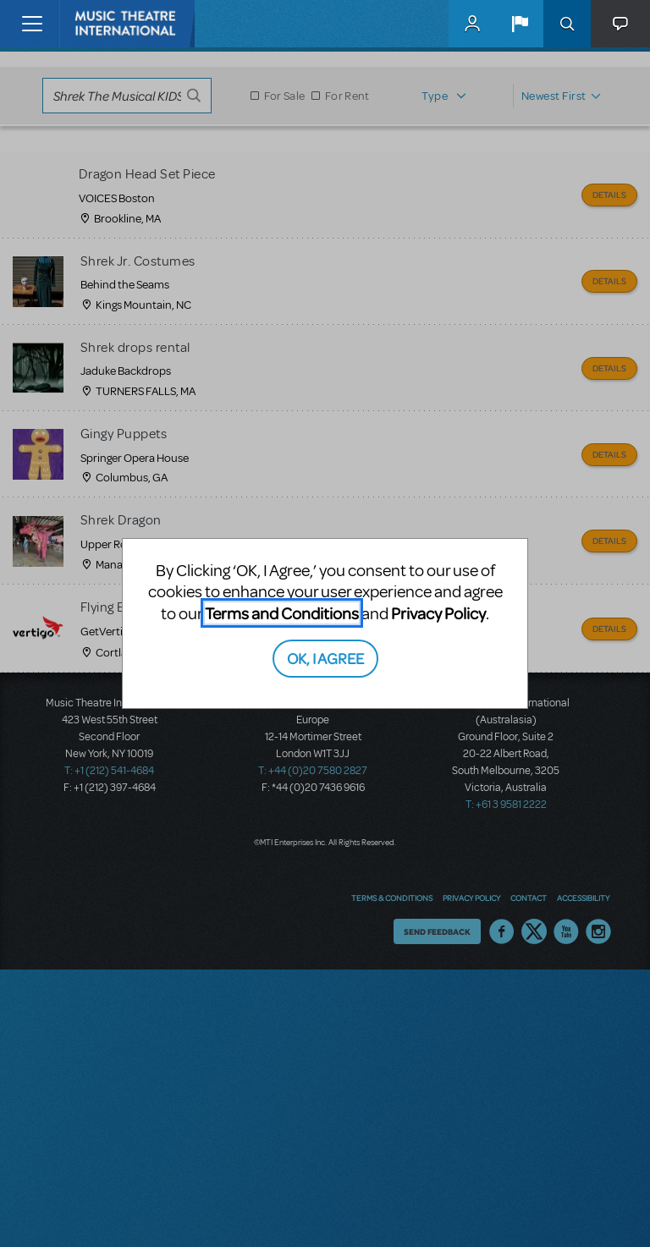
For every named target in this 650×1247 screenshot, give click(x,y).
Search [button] (567, 23)
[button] (519, 23)
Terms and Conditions (282, 613)
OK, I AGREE (325, 657)
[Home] (95, 23)
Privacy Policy (438, 613)
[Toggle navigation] (31, 23)
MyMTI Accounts (472, 23)
